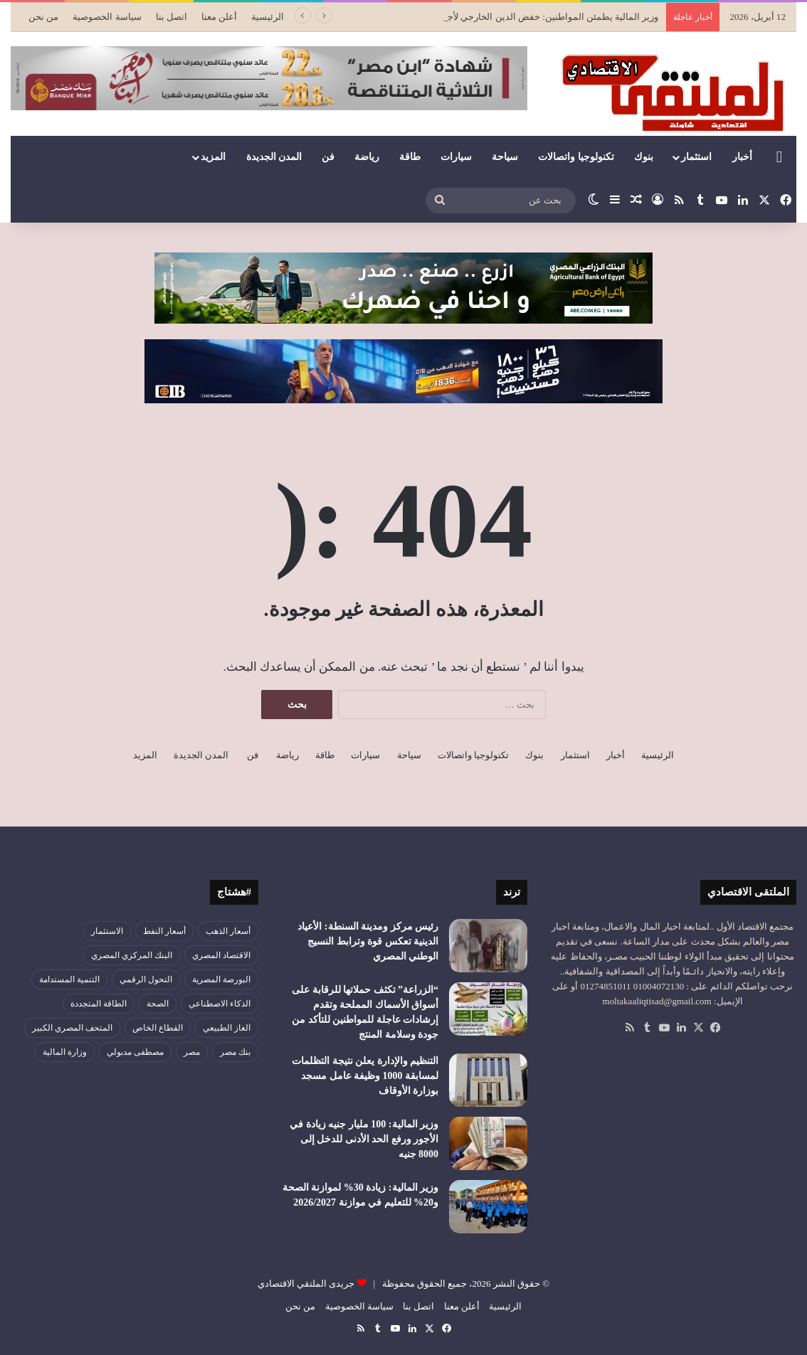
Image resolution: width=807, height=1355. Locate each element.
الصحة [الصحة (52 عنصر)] (158, 1004)
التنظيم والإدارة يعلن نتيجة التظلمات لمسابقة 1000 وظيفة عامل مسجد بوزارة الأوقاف (365, 1076)
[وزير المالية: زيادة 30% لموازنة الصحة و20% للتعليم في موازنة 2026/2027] (488, 1206)
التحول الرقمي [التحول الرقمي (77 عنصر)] (146, 979)
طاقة (410, 157)
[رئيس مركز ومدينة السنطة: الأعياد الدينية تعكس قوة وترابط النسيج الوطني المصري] (488, 945)
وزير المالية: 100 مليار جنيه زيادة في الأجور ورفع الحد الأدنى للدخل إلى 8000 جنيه (364, 1139)
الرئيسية (267, 16)
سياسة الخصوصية (107, 16)
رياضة (366, 157)
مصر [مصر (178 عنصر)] (192, 1052)
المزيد (213, 157)
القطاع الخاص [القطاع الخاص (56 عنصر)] (157, 1028)
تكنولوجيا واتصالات (576, 157)
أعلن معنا (219, 16)
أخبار (742, 157)
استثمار (696, 157)
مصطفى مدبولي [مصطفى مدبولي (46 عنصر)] (135, 1052)
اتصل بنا (171, 16)
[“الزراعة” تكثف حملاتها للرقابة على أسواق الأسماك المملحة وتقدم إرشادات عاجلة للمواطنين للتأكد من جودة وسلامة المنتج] (488, 1009)
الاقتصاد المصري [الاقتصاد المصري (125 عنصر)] (221, 955)
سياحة (505, 157)
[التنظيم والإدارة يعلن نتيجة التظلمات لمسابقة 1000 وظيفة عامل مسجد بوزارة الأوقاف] (488, 1080)
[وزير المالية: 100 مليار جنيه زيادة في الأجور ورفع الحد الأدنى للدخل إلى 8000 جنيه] (488, 1143)
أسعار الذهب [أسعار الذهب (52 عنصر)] (228, 931)
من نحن (43, 16)
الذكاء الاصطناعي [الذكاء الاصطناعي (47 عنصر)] (219, 1004)
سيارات (456, 157)
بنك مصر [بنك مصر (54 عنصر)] (235, 1052)
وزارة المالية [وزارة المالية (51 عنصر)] (65, 1052)
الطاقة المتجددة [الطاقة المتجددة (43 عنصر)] (98, 1004)
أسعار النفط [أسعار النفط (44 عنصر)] (164, 931)
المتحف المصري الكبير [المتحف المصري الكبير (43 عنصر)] (72, 1028)
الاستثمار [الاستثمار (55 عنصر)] (107, 931)
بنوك (643, 157)
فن (328, 157)
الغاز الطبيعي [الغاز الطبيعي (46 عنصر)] (226, 1028)
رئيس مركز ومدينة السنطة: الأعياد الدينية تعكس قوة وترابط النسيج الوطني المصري (367, 941)
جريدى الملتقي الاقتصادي (306, 1283)
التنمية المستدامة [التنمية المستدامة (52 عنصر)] (69, 979)
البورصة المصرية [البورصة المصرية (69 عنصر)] (221, 979)
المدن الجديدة (274, 157)
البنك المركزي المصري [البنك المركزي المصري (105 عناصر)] (131, 955)
